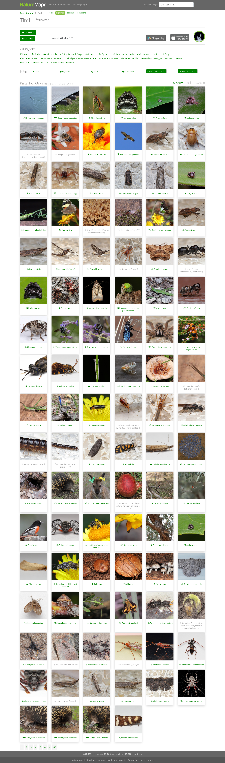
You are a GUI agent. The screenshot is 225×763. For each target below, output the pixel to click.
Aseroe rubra (66, 308)
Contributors (26, 12)
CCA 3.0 (150, 760)
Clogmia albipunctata (34, 623)
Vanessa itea (67, 230)
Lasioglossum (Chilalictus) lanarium (66, 585)
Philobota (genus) (98, 464)
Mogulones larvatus (35, 347)
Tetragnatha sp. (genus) (161, 425)
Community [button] (63, 4)
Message (27, 38)
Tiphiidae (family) (193, 308)
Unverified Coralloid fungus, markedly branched (98, 231)
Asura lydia (129, 464)
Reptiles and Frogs (73, 53)
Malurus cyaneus (66, 425)
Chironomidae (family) (65, 701)
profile (50, 12)
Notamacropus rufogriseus (98, 503)
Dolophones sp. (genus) (66, 623)
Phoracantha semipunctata (193, 664)
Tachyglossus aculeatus (67, 118)
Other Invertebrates (149, 53)
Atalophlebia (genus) (66, 269)
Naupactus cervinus (161, 154)
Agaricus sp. (161, 584)
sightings (60, 12)
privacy (142, 760)
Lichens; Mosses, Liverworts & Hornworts (42, 58)
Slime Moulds (131, 58)
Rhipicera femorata (66, 545)
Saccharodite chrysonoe (130, 386)
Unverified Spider (129, 269)
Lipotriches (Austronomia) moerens (98, 546)
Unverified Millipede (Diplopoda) (67, 465)
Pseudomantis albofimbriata (34, 230)
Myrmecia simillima (34, 503)
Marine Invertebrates (32, 62)
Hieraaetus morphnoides (130, 154)
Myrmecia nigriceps (161, 664)
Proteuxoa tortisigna (129, 193)
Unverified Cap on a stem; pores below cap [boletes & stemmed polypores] (192, 625)
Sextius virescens (130, 545)
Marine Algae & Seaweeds (61, 62)
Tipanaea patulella (98, 386)
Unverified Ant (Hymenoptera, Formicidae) (33, 155)
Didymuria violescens (98, 623)
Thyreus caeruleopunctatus (66, 347)
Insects (91, 53)
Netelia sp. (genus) (129, 664)
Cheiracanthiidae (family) (67, 193)
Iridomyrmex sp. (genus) (34, 664)
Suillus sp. (98, 584)
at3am (103, 760)
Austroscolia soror (130, 347)
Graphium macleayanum (161, 230)
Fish (181, 58)
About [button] (52, 4)
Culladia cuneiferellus (161, 464)
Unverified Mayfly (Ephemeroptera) (192, 387)
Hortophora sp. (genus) (193, 701)
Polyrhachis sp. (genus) (192, 425)
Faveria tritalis (34, 193)
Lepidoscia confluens (129, 737)
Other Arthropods (125, 53)
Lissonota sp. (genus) (129, 230)
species (70, 12)
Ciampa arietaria (161, 193)
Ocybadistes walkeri (130, 623)
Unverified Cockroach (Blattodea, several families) (127, 426)
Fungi (167, 53)
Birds (37, 53)
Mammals (52, 53)
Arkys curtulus (130, 118)
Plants (25, 53)
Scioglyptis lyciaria (161, 269)
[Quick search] (176, 4)
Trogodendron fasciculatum (161, 623)
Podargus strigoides (161, 545)
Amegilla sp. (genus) (66, 154)
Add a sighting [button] (79, 4)
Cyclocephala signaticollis (193, 154)
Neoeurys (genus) (98, 425)
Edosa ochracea (35, 584)
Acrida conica (161, 308)
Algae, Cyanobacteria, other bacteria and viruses (94, 58)
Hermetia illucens (35, 386)
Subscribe (28, 32)
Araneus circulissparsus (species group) (130, 309)
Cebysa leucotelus (66, 386)
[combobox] (182, 4)
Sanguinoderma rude (160, 386)
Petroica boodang (161, 503)
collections (81, 12)
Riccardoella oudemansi (33, 464)
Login (155, 4)
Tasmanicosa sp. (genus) (161, 347)
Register (147, 4)
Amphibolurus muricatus (66, 664)
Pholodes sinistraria (161, 701)
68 (55, 747)
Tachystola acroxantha (98, 308)
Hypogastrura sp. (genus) (193, 464)
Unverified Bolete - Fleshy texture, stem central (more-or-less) (128, 506)
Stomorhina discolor (98, 154)
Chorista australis (98, 118)
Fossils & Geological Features (157, 58)
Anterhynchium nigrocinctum (193, 348)
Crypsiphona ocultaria (193, 584)
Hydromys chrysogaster (34, 118)
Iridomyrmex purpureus (97, 664)
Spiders (105, 53)
